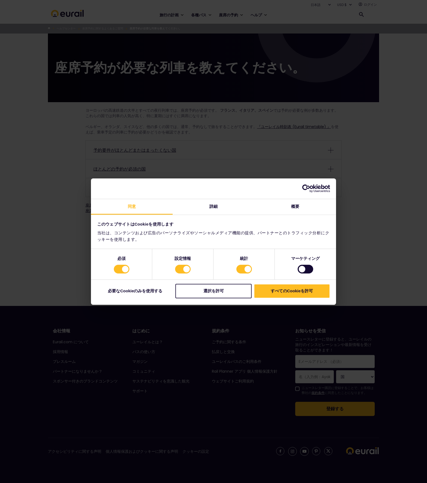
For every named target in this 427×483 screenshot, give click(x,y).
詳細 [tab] (213, 206)
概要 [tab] (295, 206)
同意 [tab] (132, 206)
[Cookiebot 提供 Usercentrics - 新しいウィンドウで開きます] (306, 188)
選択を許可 (213, 290)
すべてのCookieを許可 (292, 290)
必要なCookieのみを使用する (135, 290)
